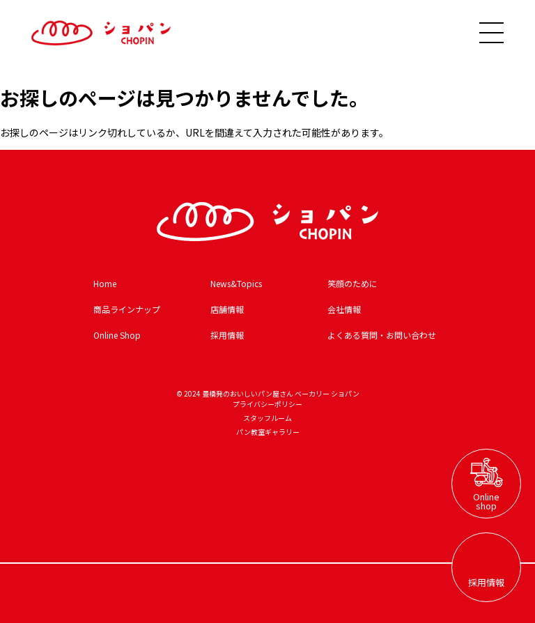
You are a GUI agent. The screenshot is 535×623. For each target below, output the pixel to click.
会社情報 (344, 309)
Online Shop (117, 335)
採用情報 (227, 335)
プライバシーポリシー (267, 404)
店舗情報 (227, 309)
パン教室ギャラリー (268, 431)
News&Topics (236, 283)
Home (104, 283)
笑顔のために (352, 283)
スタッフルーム (267, 418)
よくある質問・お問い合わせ (381, 335)
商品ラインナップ (126, 309)
